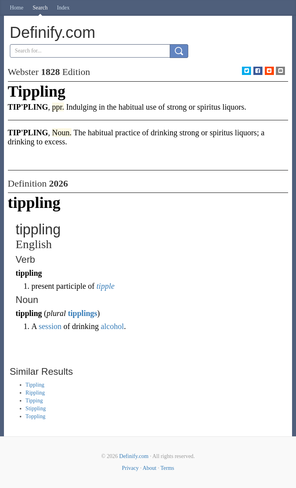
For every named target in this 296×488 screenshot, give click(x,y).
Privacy (130, 468)
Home (16, 8)
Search (40, 8)
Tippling (35, 385)
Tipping (34, 401)
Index (63, 8)
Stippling (36, 408)
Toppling (35, 416)
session (50, 326)
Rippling (35, 393)
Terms (167, 468)
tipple (106, 286)
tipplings (82, 313)
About (149, 468)
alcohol (112, 326)
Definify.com (133, 456)
